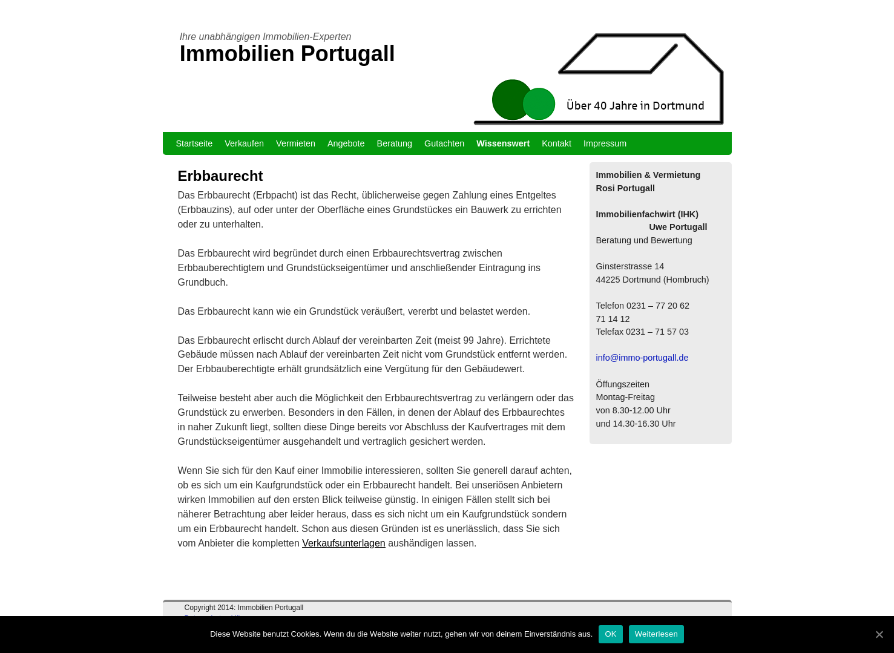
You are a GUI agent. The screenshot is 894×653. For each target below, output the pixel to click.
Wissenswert (503, 143)
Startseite (194, 143)
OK (610, 633)
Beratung (394, 143)
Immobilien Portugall (287, 53)
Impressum (604, 143)
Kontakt (556, 143)
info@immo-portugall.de (642, 358)
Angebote (346, 143)
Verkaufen (244, 143)
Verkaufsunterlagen (343, 543)
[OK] (879, 634)
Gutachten (444, 143)
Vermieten (295, 143)
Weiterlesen (656, 633)
